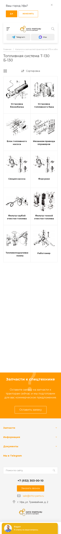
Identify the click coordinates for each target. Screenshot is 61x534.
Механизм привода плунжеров (44, 142)
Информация (11, 437)
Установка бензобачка (17, 105)
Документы (10, 446)
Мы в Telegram (12, 455)
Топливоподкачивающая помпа (20, 254)
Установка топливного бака (44, 105)
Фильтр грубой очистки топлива (17, 217)
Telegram (18, 37)
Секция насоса (16, 179)
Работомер (43, 253)
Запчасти (9, 427)
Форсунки (44, 179)
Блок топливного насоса (17, 142)
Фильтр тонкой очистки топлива (44, 217)
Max (42, 37)
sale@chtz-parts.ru (33, 495)
